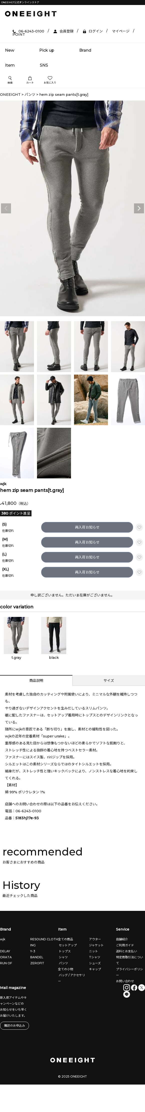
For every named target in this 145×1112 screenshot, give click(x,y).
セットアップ (67, 945)
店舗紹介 (122, 939)
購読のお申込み (14, 1025)
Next (139, 208)
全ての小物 (65, 969)
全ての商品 (65, 939)
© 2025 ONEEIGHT (72, 1076)
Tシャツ (94, 957)
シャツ (63, 957)
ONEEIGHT (10, 94)
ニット (93, 951)
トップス (64, 951)
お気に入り (50, 80)
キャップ (94, 969)
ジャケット (96, 945)
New (9, 50)
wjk (2, 939)
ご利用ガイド (125, 945)
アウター (94, 939)
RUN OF (6, 963)
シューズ (94, 963)
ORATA (6, 957)
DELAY (5, 951)
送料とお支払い (126, 951)
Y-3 (32, 951)
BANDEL (36, 957)
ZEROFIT (37, 963)
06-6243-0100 (28, 811)
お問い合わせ (125, 981)
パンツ (29, 94)
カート (30, 80)
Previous (6, 208)
